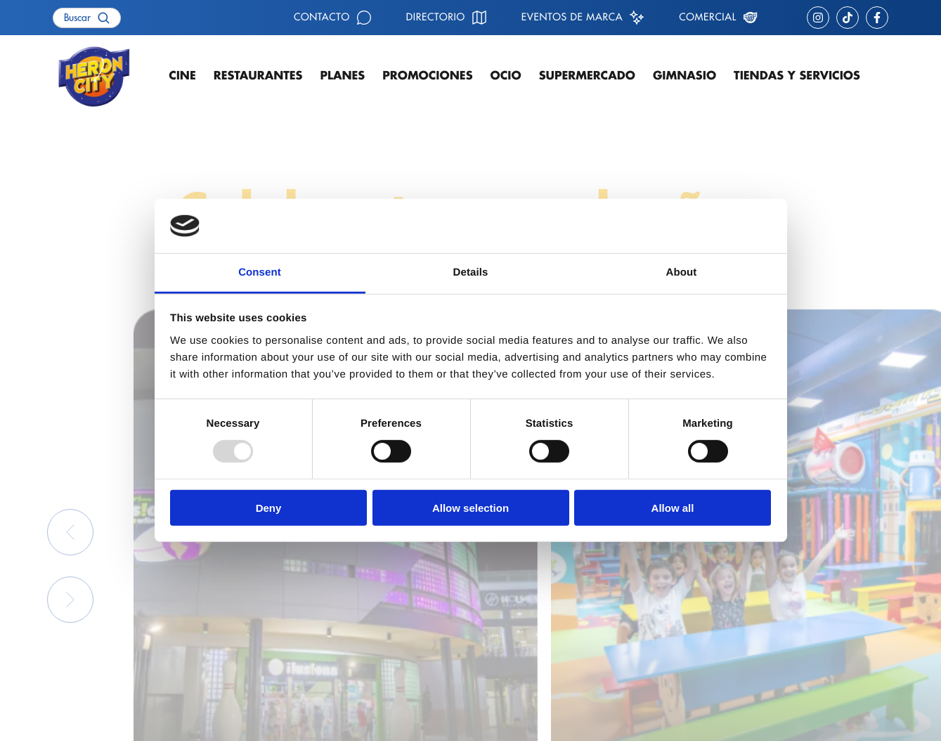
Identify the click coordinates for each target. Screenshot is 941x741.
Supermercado (587, 76)
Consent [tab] (259, 272)
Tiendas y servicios (797, 76)
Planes (342, 76)
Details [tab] (470, 272)
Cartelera (272, 632)
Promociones (427, 76)
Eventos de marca (572, 17)
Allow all (672, 507)
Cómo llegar (527, 632)
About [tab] (681, 272)
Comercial (707, 17)
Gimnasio (684, 76)
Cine (182, 76)
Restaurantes (258, 76)
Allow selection (470, 507)
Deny (269, 507)
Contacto (322, 17)
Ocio (506, 76)
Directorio (435, 17)
